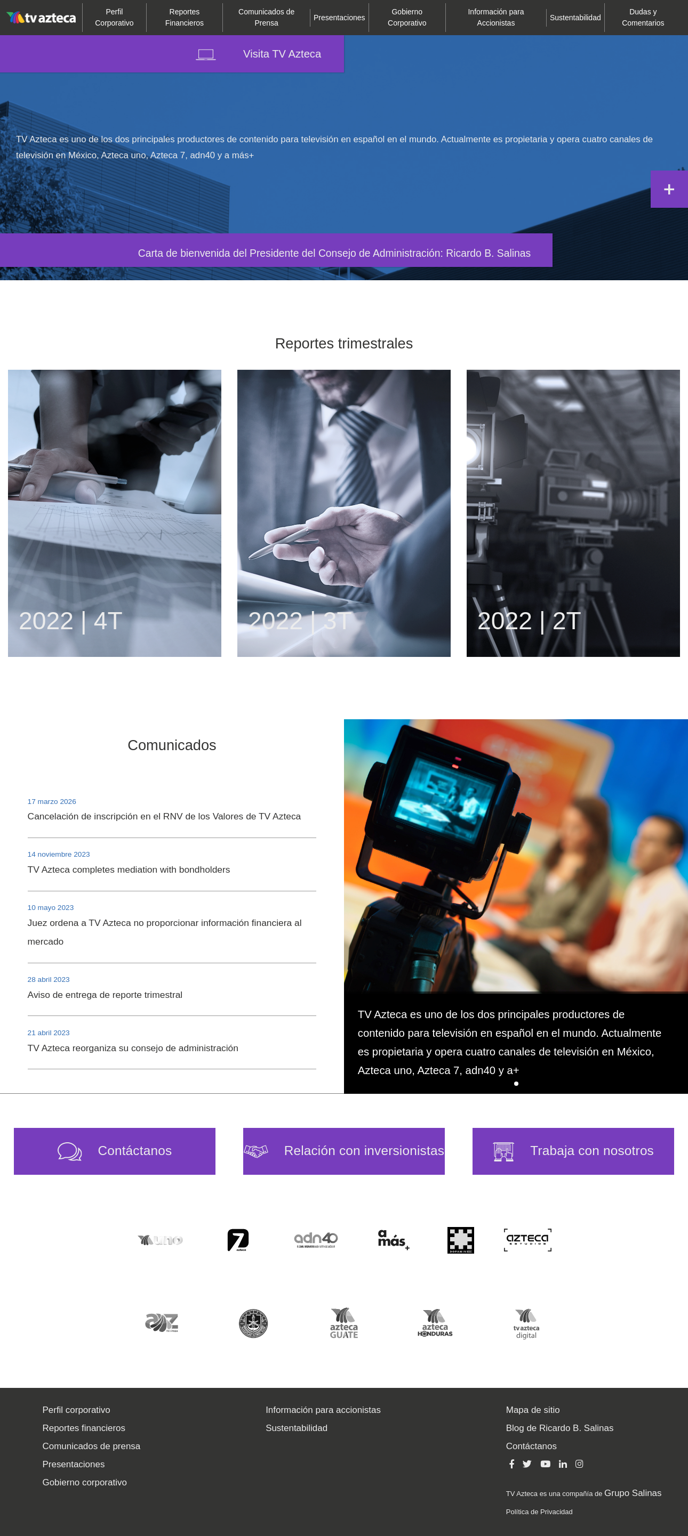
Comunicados (171, 745)
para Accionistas (496, 17)
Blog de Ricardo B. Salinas (560, 1428)
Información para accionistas (323, 1410)
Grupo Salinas (632, 1493)
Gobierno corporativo (85, 1482)
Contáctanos (531, 1446)
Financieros (184, 17)
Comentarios (643, 17)
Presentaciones (74, 1464)
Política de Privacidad (539, 1512)
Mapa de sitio (533, 1410)
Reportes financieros (84, 1428)
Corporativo (114, 17)
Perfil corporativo (76, 1410)
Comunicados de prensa (92, 1446)
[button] (516, 1084)
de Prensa (266, 17)
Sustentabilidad (575, 17)
